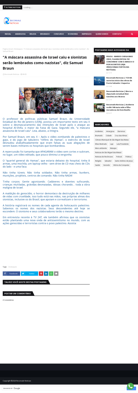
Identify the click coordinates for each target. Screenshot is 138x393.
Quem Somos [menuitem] (102, 34)
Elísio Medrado (101, 144)
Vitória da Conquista (121, 165)
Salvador (108, 161)
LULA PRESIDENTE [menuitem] (12, 40)
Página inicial (8, 49)
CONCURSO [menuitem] (59, 34)
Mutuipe (113, 148)
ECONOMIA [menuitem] (73, 34)
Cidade (109, 135)
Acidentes (99, 131)
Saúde (97, 165)
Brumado (99, 135)
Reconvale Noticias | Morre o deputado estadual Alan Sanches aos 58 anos (119, 94)
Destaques (18, 49)
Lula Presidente (123, 144)
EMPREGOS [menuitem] (87, 34)
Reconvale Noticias (12, 74)
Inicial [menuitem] (8, 34)
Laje (111, 144)
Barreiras (121, 131)
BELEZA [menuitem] (33, 34)
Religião (98, 161)
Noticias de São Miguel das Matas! (108, 152)
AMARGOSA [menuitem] (20, 34)
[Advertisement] (46, 244)
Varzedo (106, 165)
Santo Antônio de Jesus (124, 161)
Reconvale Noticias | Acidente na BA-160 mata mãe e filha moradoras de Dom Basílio (120, 107)
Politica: (129, 157)
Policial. (119, 157)
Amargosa (110, 131)
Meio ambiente (101, 148)
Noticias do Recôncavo (104, 157)
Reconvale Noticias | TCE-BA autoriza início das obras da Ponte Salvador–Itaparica (119, 80)
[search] (63, 388)
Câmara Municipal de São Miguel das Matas (112, 140)
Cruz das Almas (121, 135)
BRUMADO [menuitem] (45, 34)
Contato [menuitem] (116, 34)
